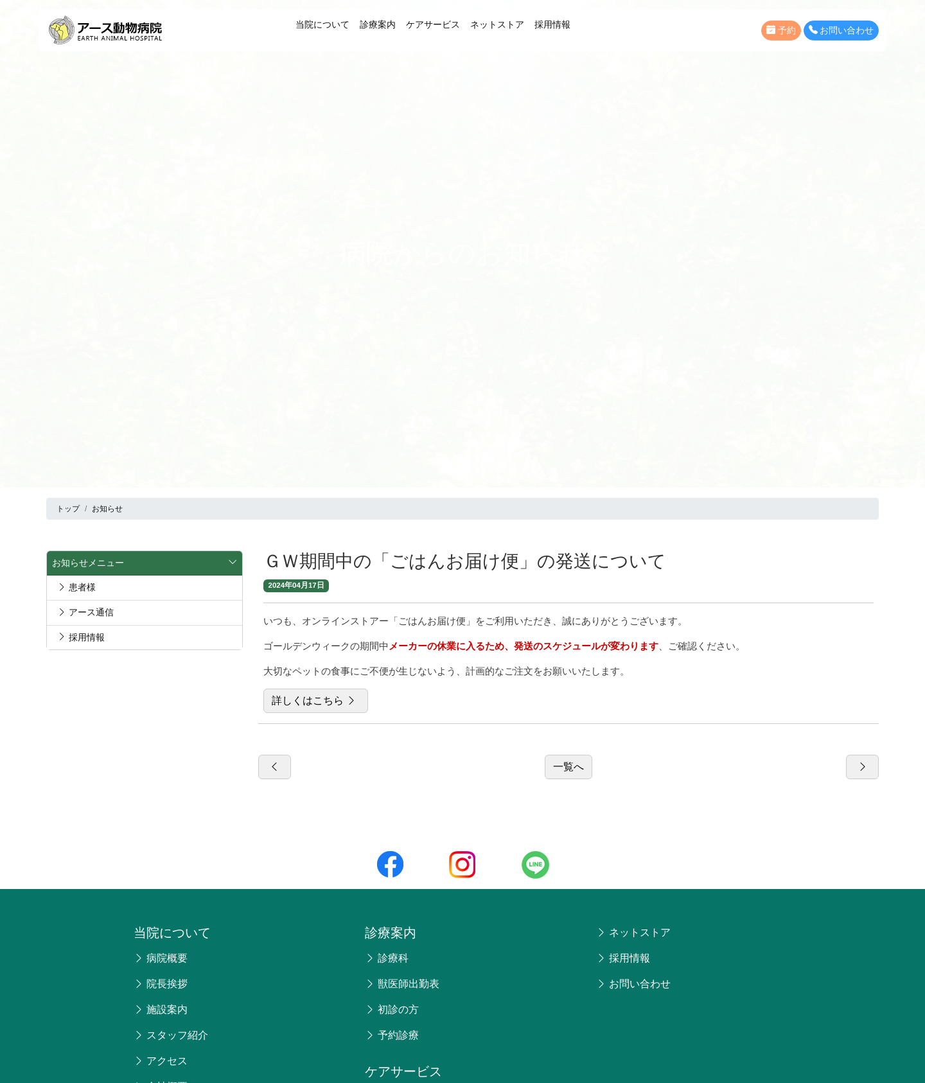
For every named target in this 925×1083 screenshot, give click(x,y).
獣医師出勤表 (402, 983)
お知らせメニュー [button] (144, 563)
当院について (322, 24)
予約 (781, 30)
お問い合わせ (841, 30)
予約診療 (392, 1035)
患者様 (76, 587)
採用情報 (552, 24)
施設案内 (161, 1009)
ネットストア (497, 24)
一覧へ (568, 766)
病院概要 (161, 958)
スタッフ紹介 (171, 1035)
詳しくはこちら (316, 700)
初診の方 (392, 1009)
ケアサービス (433, 24)
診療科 (387, 958)
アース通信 (85, 612)
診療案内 (378, 24)
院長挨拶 (161, 983)
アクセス (161, 1060)
